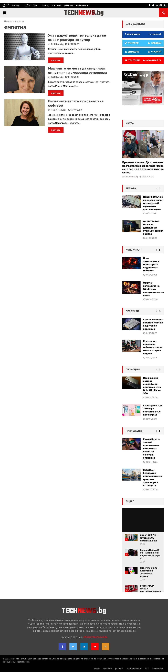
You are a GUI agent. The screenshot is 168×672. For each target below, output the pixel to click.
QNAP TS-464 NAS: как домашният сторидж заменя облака (153, 227)
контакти (56, 5)
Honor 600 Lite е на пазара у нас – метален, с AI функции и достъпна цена (153, 203)
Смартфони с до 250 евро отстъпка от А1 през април (153, 410)
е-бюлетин (82, 5)
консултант (134, 249)
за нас (45, 5)
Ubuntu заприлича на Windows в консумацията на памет (153, 289)
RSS (147, 668)
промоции (133, 369)
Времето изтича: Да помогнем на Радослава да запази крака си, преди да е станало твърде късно (143, 167)
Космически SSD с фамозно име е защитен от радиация (153, 324)
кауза (130, 123)
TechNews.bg (57, 44)
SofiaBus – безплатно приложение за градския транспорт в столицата (152, 478)
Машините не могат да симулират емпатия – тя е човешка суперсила (77, 70)
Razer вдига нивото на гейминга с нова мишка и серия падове (152, 347)
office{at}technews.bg (95, 637)
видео (130, 501)
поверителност (134, 668)
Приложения (134, 430)
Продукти (132, 311)
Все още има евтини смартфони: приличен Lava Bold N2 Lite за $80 (152, 386)
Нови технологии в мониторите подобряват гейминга (151, 264)
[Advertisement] (58, 160)
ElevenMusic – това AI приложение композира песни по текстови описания (151, 448)
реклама (68, 5)
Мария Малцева (59, 110)
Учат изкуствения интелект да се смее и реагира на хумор (77, 37)
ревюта (131, 188)
